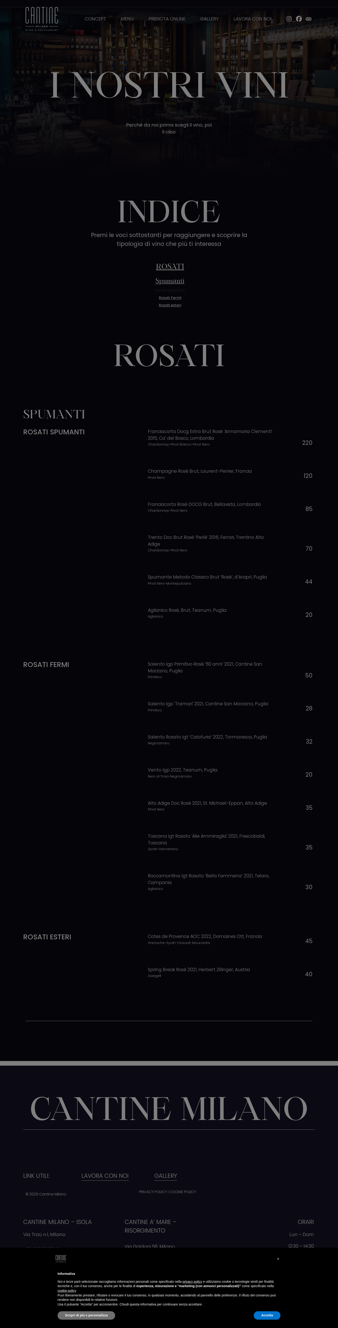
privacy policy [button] (192, 1281)
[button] (278, 1259)
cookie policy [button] (67, 1290)
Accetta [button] (267, 1315)
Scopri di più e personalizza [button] (86, 1315)
